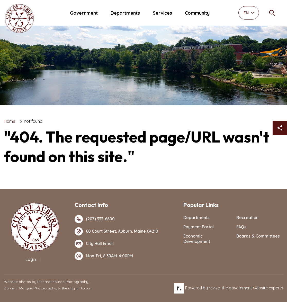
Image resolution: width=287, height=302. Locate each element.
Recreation (247, 217)
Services (162, 13)
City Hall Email (94, 244)
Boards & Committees (258, 236)
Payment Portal (198, 226)
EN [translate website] (249, 12)
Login (30, 259)
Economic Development (196, 238)
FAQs (241, 226)
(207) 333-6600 (95, 219)
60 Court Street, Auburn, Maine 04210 (116, 231)
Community (197, 13)
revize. (215, 287)
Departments (125, 13)
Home (9, 121)
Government (84, 13)
